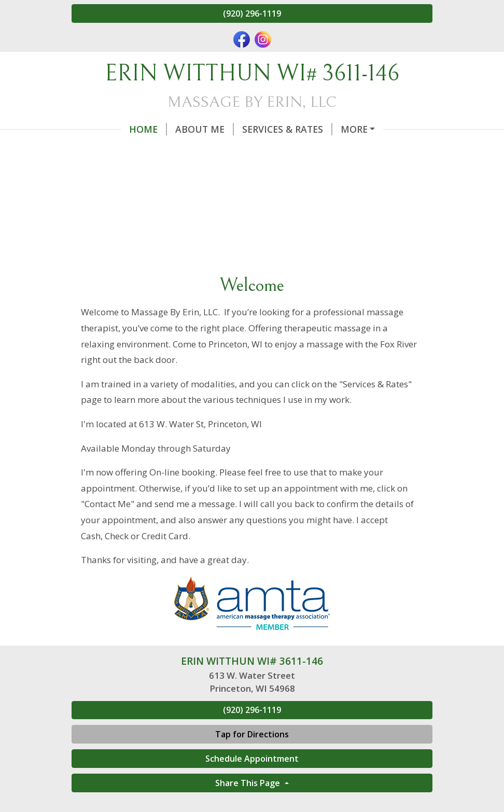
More (354, 129)
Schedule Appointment (252, 758)
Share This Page (248, 783)
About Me (204, 129)
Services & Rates (287, 129)
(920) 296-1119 (252, 13)
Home (148, 129)
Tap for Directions (252, 734)
